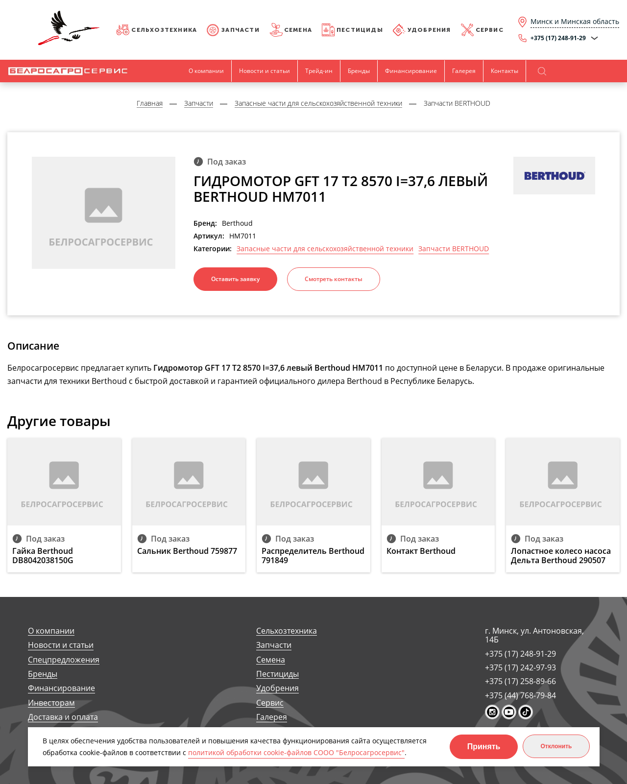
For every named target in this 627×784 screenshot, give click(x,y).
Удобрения (429, 29)
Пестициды (360, 29)
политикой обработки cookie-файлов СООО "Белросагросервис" (296, 752)
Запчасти (240, 29)
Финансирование (411, 71)
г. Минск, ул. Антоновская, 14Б (534, 635)
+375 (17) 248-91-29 (520, 653)
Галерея (464, 71)
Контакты (504, 71)
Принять (484, 746)
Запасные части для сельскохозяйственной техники (325, 249)
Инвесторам (51, 703)
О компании (206, 71)
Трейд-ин (319, 71)
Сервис (490, 29)
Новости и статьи (264, 71)
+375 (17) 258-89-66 (520, 681)
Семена (298, 29)
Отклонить (556, 746)
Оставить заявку (235, 279)
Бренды (359, 71)
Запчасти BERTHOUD (453, 249)
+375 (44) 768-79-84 (520, 695)
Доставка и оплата (63, 717)
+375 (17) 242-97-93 (520, 667)
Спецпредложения (63, 660)
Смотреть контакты (333, 279)
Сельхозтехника (164, 29)
